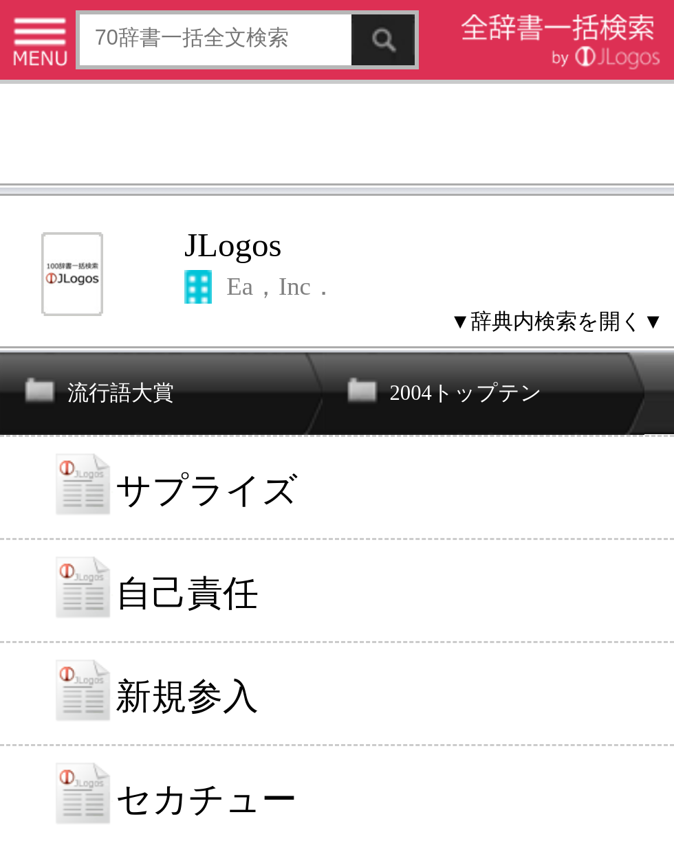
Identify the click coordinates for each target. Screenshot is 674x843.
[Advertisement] (337, 136)
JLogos (233, 245)
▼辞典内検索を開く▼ (557, 321)
